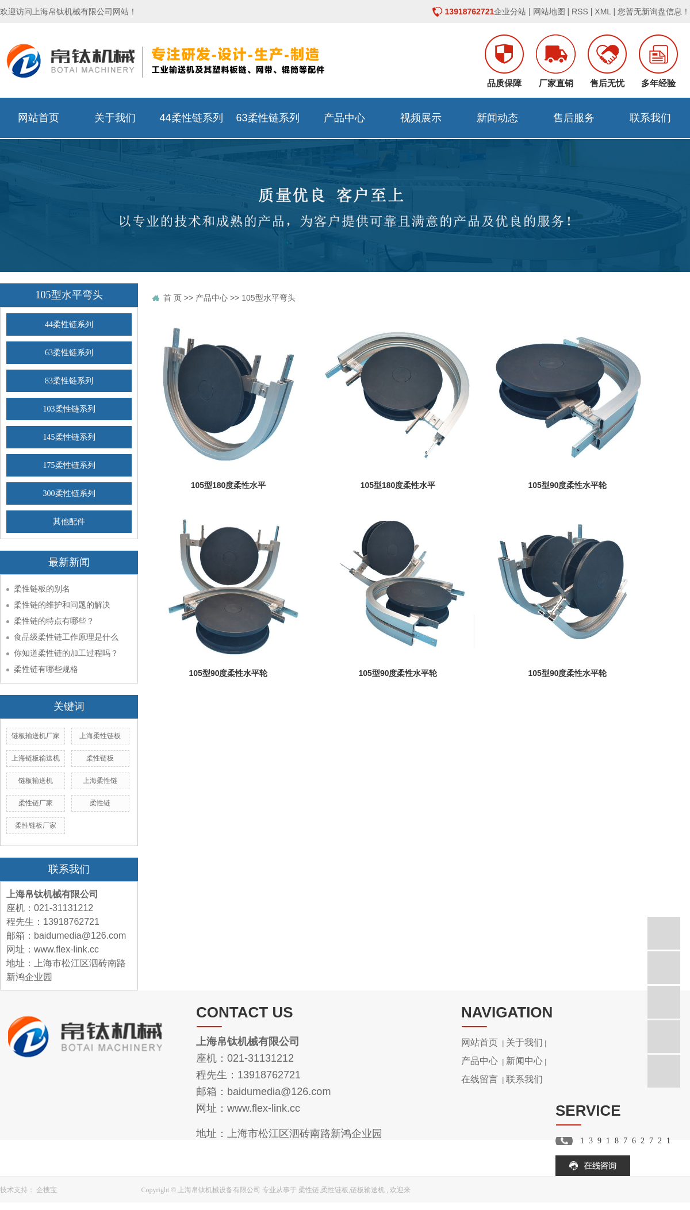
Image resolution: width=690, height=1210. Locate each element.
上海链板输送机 (36, 758)
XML (603, 11)
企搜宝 (46, 1190)
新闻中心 (524, 1061)
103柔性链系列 (69, 409)
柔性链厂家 (35, 803)
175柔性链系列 (69, 465)
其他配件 (69, 521)
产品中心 (344, 118)
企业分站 (510, 11)
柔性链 (100, 803)
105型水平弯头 (268, 297)
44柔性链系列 (191, 118)
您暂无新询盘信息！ (654, 11)
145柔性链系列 (69, 437)
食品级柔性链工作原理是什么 (66, 637)
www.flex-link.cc (66, 949)
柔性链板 (100, 758)
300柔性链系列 (69, 493)
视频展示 (421, 118)
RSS (580, 11)
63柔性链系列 (267, 118)
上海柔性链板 (100, 736)
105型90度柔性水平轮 (567, 485)
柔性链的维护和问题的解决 (62, 604)
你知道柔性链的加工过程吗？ (66, 653)
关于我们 (115, 118)
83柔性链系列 (69, 381)
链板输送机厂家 (36, 736)
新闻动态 (497, 118)
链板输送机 (35, 781)
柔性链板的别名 (42, 588)
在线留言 (479, 1079)
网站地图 (549, 11)
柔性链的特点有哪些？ (54, 620)
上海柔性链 (100, 781)
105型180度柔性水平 (228, 485)
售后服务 (574, 118)
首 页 (172, 297)
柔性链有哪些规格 (46, 669)
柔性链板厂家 (35, 825)
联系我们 (650, 118)
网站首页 (38, 118)
